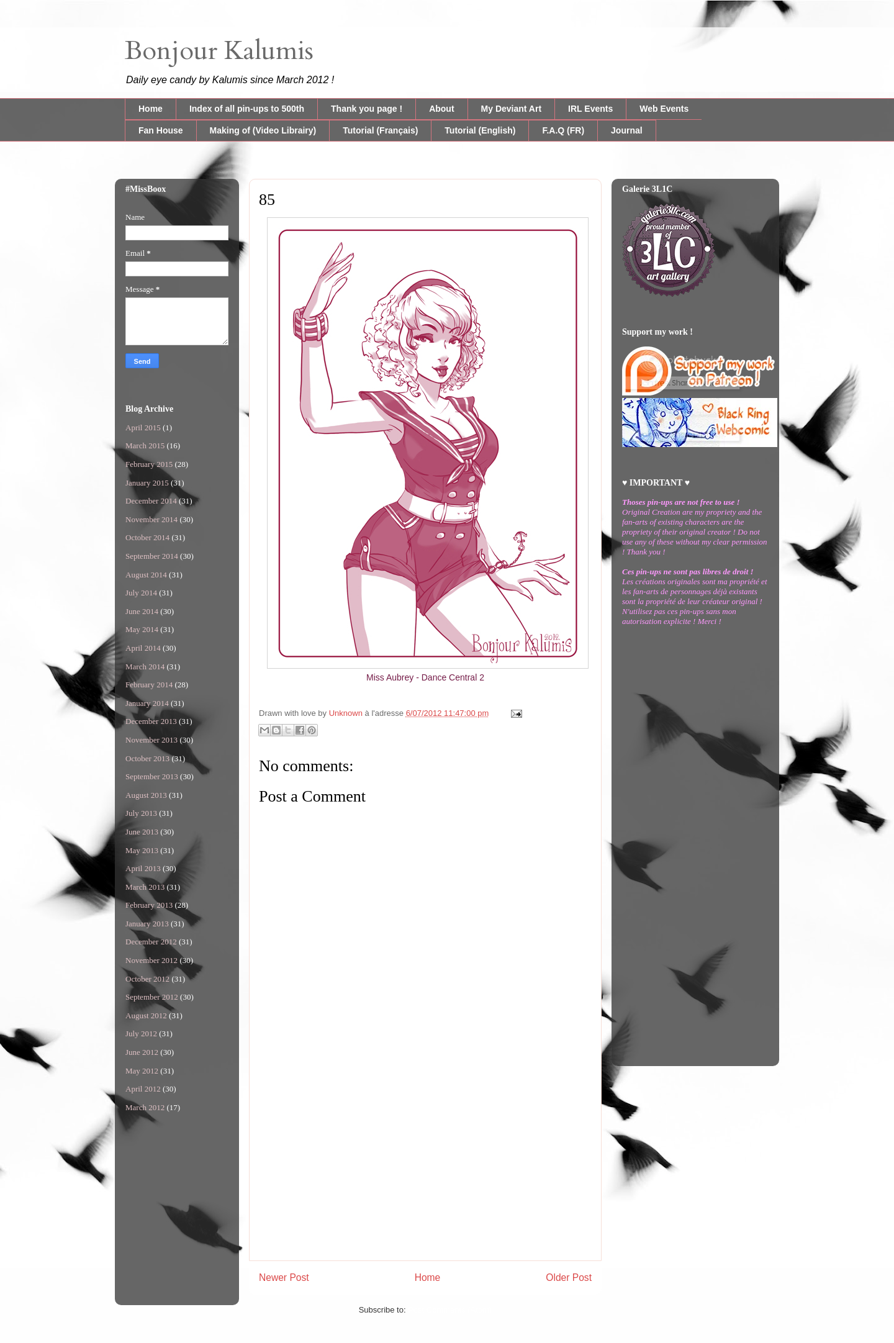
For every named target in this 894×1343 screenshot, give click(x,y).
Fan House (160, 130)
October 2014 (147, 537)
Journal (627, 130)
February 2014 (149, 684)
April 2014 (143, 648)
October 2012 (147, 979)
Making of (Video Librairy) (263, 130)
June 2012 (141, 1052)
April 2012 (143, 1088)
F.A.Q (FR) (563, 130)
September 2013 (151, 776)
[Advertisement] (425, 1173)
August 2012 (146, 1015)
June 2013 (141, 831)
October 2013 (147, 758)
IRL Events (590, 109)
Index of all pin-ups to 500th (246, 109)
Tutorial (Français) (380, 130)
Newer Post (284, 1277)
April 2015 (143, 427)
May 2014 (141, 629)
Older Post (569, 1277)
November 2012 (151, 960)
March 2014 (145, 666)
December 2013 (151, 721)
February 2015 (149, 464)
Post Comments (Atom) (450, 1309)
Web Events (664, 109)
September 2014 (151, 556)
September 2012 (151, 997)
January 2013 (147, 923)
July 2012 (141, 1033)
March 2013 (145, 887)
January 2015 (147, 482)
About (441, 109)
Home (150, 109)
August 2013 (146, 795)
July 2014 (141, 592)
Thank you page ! (366, 109)
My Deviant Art (511, 109)
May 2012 (141, 1070)
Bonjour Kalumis (219, 50)
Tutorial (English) (480, 130)
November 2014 (151, 519)
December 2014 (151, 500)
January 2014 (147, 703)
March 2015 (145, 445)
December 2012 (151, 941)
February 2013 (149, 905)
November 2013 (151, 739)
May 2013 (141, 850)
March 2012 (145, 1107)
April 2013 (143, 868)
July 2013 (141, 813)
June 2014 (141, 611)
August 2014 (146, 574)
